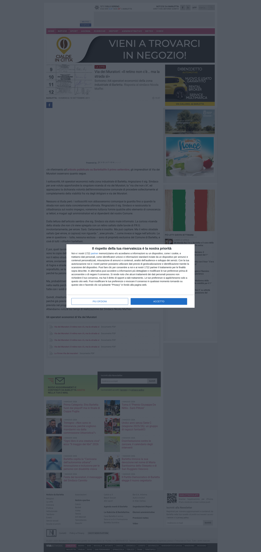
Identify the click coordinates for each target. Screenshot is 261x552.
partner (94, 253)
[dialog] (130, 276)
